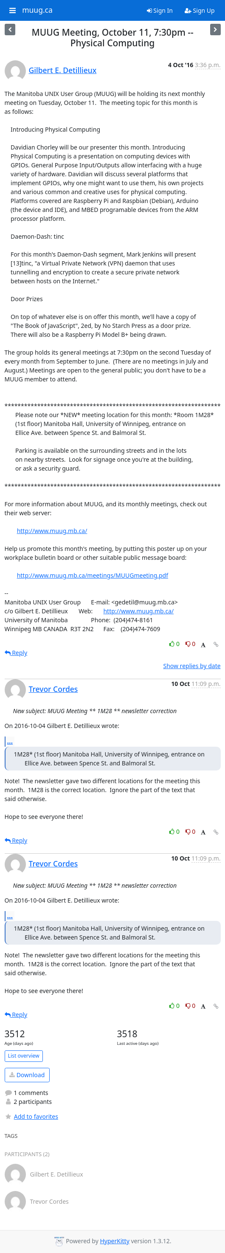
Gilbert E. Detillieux (63, 70)
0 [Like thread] (175, 644)
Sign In (160, 10)
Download (27, 1075)
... (10, 741)
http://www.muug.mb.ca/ (52, 531)
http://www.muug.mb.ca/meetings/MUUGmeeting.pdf (92, 575)
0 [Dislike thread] (191, 644)
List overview (23, 1055)
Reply (16, 653)
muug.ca (37, 10)
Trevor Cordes (53, 689)
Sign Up (200, 10)
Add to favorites (31, 1116)
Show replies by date (191, 666)
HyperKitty (114, 1241)
